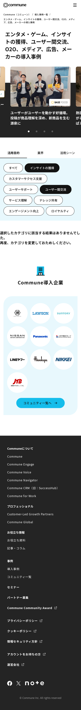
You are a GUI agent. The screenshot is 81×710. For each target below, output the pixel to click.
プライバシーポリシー (22, 621)
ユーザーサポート (21, 189)
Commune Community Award (29, 608)
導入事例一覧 (41, 14)
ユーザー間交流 (55, 189)
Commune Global (20, 522)
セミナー (13, 587)
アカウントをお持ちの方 (24, 654)
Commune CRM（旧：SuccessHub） (33, 488)
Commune (14, 456)
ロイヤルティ (60, 211)
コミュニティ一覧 (19, 577)
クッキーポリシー (19, 631)
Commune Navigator (22, 480)
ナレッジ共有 (48, 200)
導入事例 (13, 569)
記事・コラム (16, 548)
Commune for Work (21, 496)
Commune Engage (20, 464)
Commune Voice (19, 472)
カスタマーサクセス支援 (25, 178)
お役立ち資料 (16, 540)
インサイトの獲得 (42, 168)
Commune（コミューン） (17, 14)
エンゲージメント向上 (24, 211)
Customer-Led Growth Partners (30, 514)
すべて (13, 168)
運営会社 (13, 664)
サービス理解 (18, 200)
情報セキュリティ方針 (22, 641)
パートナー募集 (18, 597)
